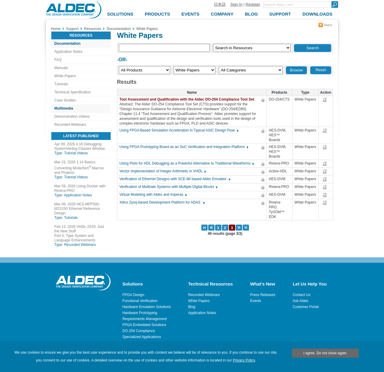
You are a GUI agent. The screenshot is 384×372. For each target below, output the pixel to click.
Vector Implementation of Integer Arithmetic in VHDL (162, 171)
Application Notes (68, 52)
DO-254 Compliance (138, 331)
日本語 (220, 4)
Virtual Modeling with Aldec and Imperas (152, 194)
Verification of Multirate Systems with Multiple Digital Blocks (168, 187)
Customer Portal (305, 307)
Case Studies (65, 100)
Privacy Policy (244, 360)
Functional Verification (140, 301)
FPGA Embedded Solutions (144, 325)
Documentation (67, 43)
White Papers (65, 76)
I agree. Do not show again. (325, 353)
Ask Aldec (300, 301)
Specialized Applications (141, 337)
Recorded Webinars (70, 124)
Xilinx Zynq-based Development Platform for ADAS (161, 202)
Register (253, 4)
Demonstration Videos (72, 116)
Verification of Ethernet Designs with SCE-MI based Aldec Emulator (174, 179)
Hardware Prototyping (139, 313)
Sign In (236, 4)
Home (56, 29)
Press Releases (262, 295)
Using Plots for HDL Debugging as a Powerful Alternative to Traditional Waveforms (186, 163)
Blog (191, 307)
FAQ (58, 60)
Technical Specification (72, 92)
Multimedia (63, 108)
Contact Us (301, 295)
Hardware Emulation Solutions (146, 307)
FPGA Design (133, 295)
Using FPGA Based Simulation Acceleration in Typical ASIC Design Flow (178, 130)
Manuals (61, 68)
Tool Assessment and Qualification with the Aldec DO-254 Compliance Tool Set (188, 99)
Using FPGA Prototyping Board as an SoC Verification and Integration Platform (183, 147)
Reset (321, 70)
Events (255, 301)
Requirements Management (144, 319)
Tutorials (61, 84)
